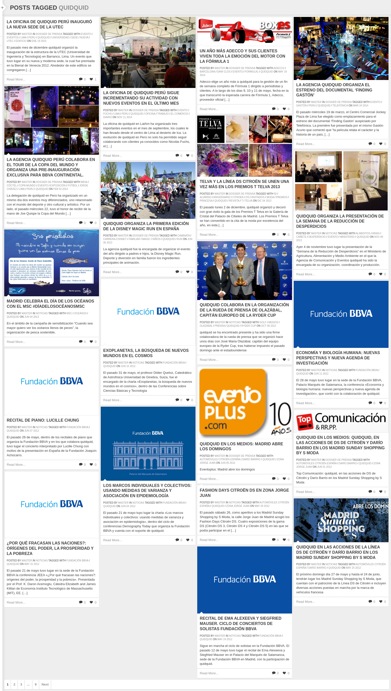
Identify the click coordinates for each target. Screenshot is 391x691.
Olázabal (206, 325)
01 (324, 466)
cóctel (12, 185)
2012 (273, 325)
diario (107, 117)
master (27, 34)
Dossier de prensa (49, 34)
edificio (21, 41)
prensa (220, 325)
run (180, 239)
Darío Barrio (251, 459)
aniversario (221, 197)
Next (45, 684)
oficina (150, 113)
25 (353, 567)
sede (74, 37)
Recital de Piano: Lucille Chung (43, 420)
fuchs (107, 113)
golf (263, 322)
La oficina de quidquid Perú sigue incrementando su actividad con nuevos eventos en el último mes (141, 98)
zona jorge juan (237, 506)
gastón (301, 105)
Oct (263, 325)
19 (38, 41)
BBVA (84, 182)
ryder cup (248, 325)
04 (263, 200)
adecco (279, 68)
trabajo (163, 113)
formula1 (251, 71)
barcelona (207, 71)
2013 (268, 200)
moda (270, 197)
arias (376, 233)
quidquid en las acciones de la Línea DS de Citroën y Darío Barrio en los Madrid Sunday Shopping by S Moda (338, 552)
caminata (183, 235)
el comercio (179, 113)
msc (69, 313)
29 (261, 506)
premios (282, 197)
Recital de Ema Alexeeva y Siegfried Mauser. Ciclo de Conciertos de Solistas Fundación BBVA (240, 623)
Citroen (238, 197)
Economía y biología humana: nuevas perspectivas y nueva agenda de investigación (338, 358)
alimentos (363, 233)
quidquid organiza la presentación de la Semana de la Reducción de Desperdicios (340, 221)
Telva (248, 200)
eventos (13, 37)
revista (234, 200)
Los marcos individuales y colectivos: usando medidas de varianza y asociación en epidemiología (147, 490)
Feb (55, 189)
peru (31, 37)
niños (156, 239)
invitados (257, 197)
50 (275, 193)
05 (227, 462)
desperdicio (317, 236)
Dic (259, 200)
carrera (109, 239)
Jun (190, 239)
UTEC (10, 41)
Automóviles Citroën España (220, 459)
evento (86, 34)
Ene (34, 41)
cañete (301, 236)
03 (60, 189)
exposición (58, 185)
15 (127, 366)
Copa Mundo (27, 185)
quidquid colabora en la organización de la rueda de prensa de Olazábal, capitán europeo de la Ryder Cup (244, 310)
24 (360, 105)
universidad (60, 37)
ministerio (347, 236)
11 (124, 117)
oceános (80, 313)
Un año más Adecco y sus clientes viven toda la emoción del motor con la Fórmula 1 (242, 56)
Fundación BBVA (174, 362)
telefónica (340, 105)
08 (268, 325)
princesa (206, 200)
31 (31, 564)
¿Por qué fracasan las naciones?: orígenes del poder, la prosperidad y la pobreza (50, 548)
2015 (43, 41)
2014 (129, 117)
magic (146, 239)
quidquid (43, 37)
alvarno (205, 197)
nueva (84, 37)
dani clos (223, 71)
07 (31, 430)
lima (23, 37)
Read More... (16, 79)
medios (273, 322)
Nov (119, 117)
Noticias (331, 233)
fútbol (72, 185)
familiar (134, 239)
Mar (356, 105)
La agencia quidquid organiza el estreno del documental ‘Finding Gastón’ (334, 90)
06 (381, 236)
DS (247, 197)
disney (122, 239)
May (280, 71)
